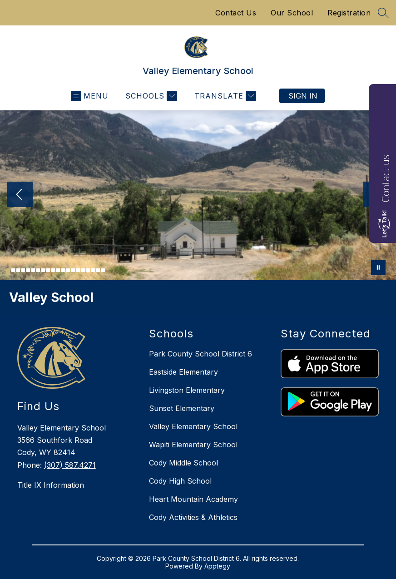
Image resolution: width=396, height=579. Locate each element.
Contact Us (235, 12)
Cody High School (180, 480)
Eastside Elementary (183, 371)
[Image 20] (103, 270)
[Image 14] (73, 270)
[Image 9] (48, 270)
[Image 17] (88, 270)
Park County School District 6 (200, 353)
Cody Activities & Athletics (193, 517)
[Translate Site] (224, 96)
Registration (349, 12)
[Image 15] (78, 270)
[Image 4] (23, 270)
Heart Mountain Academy (193, 499)
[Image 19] (98, 270)
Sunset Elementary (181, 408)
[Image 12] (63, 270)
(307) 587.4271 (70, 465)
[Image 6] (33, 270)
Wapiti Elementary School (193, 444)
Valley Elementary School (193, 426)
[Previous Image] (20, 195)
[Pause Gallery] (378, 267)
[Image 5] (28, 270)
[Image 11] (58, 270)
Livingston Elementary (187, 390)
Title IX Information (50, 485)
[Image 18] (93, 270)
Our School (292, 12)
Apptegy (217, 566)
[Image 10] (53, 270)
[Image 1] (8, 271)
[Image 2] (13, 270)
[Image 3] (18, 270)
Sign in (302, 95)
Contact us (385, 179)
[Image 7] (38, 270)
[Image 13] (68, 270)
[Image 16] (83, 270)
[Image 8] (43, 270)
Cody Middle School (183, 462)
